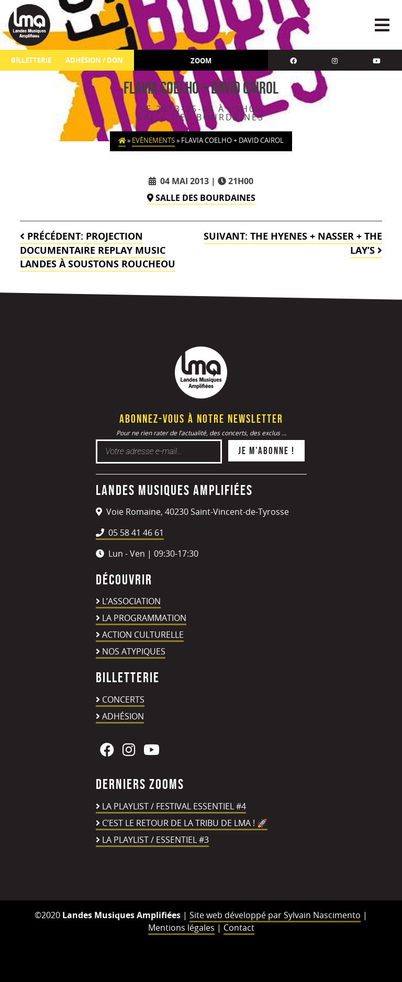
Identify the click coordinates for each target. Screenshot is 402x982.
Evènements (153, 140)
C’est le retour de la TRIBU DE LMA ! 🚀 (184, 823)
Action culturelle (143, 634)
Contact (239, 927)
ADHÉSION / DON (94, 60)
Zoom (201, 60)
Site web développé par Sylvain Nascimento (275, 915)
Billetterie (31, 60)
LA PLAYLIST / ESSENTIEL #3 (155, 839)
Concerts (123, 699)
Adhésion (123, 716)
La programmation (144, 618)
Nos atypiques (133, 651)
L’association (131, 601)
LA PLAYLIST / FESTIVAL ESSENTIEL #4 (174, 806)
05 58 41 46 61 (130, 532)
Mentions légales (181, 927)
